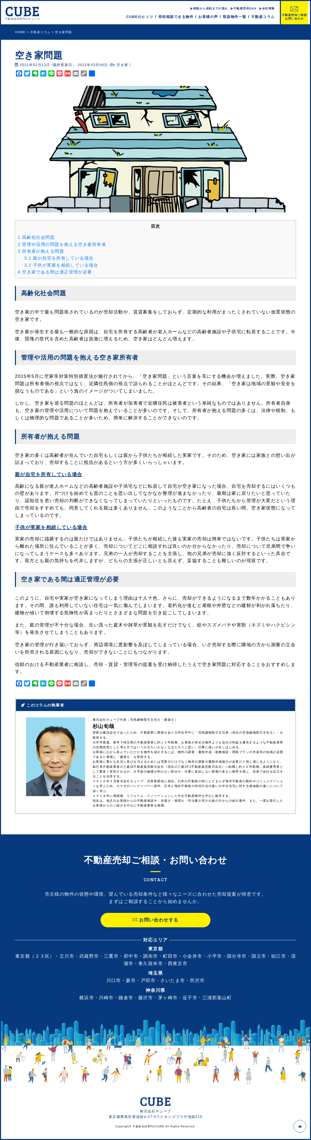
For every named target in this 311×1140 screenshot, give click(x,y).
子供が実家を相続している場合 (61, 265)
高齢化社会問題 (36, 237)
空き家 (122, 65)
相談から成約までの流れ (210, 8)
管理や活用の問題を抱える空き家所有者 (62, 244)
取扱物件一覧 (234, 17)
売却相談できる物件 (175, 17)
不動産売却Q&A (244, 8)
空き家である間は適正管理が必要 (55, 272)
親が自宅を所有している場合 (59, 258)
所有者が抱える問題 (41, 251)
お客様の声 (208, 17)
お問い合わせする (155, 929)
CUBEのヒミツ (139, 17)
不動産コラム (263, 17)
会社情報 (268, 8)
